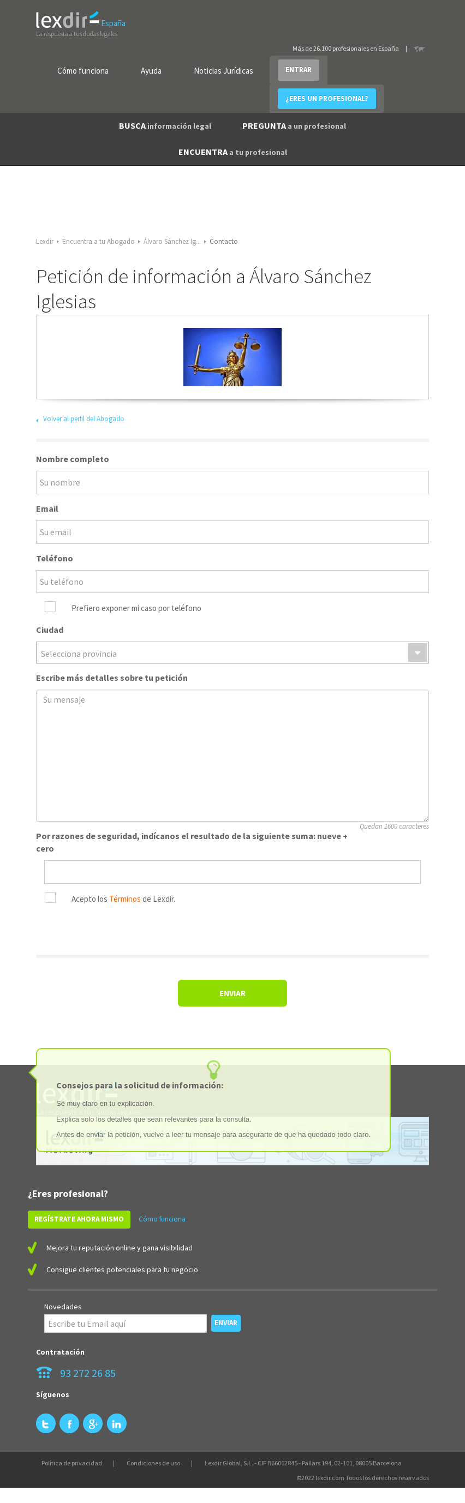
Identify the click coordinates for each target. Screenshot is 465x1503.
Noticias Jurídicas (223, 70)
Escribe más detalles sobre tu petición (112, 677)
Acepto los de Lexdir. (123, 899)
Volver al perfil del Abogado (83, 418)
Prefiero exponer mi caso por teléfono (136, 608)
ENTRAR (298, 69)
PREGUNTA (294, 125)
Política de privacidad (71, 1463)
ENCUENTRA (232, 151)
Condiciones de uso (153, 1463)
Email (47, 508)
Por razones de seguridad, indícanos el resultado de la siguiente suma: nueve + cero (192, 842)
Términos (125, 899)
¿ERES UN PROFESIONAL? (326, 98)
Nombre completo (72, 458)
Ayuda (151, 70)
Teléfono (54, 558)
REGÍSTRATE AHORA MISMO (79, 1219)
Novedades (63, 1307)
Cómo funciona (83, 70)
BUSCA (165, 125)
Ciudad (49, 629)
